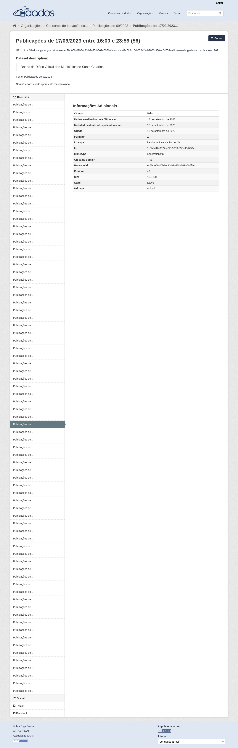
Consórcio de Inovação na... (67, 26)
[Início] (14, 26)
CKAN (164, 731)
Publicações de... (23, 104)
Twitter (18, 705)
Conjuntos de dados (119, 13)
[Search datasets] (204, 13)
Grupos (163, 13)
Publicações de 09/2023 (110, 26)
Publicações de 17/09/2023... (155, 26)
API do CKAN (21, 731)
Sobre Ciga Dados (23, 726)
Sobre (177, 13)
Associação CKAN (23, 735)
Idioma (162, 736)
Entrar (219, 2)
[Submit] (220, 12)
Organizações (145, 13)
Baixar (216, 38)
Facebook (20, 713)
